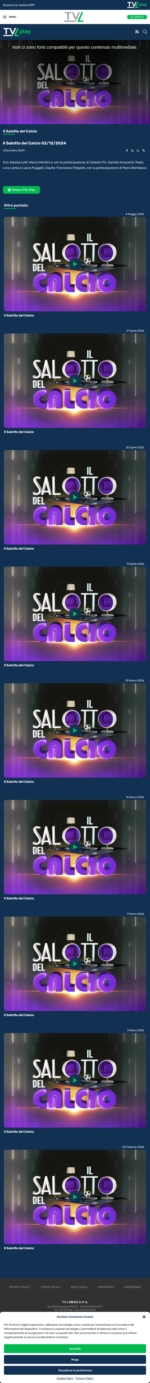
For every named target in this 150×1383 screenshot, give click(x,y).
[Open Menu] (5, 17)
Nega (75, 1359)
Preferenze (132, 1287)
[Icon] (75, 264)
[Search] (145, 32)
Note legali (79, 1287)
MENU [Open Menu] (10, 16)
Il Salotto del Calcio (19, 315)
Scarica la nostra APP (19, 5)
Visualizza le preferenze (75, 1370)
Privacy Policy (84, 1378)
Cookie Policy (65, 1378)
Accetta (75, 1348)
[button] (144, 1317)
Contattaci (106, 1287)
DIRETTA (139, 17)
